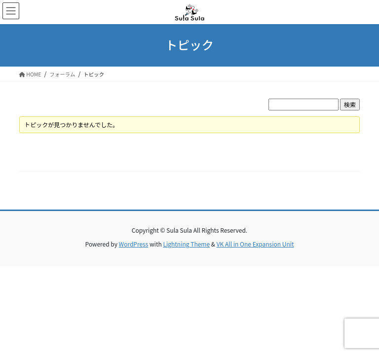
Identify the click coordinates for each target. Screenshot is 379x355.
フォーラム (62, 74)
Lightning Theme (186, 244)
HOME (30, 74)
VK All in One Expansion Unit (255, 244)
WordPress (134, 244)
